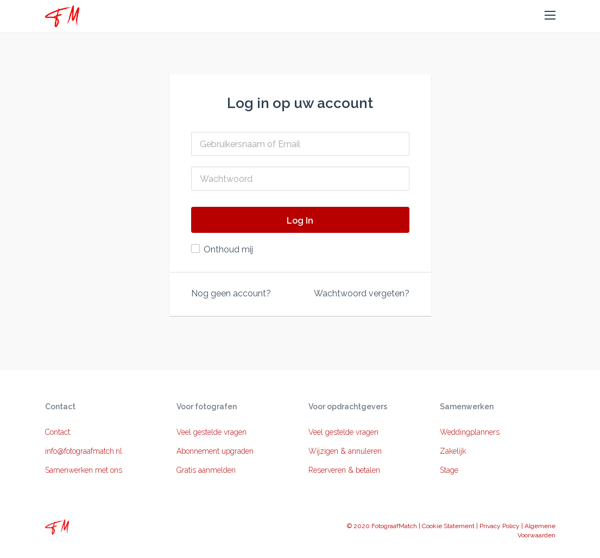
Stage (449, 470)
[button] (550, 16)
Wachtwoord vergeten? (361, 293)
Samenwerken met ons (83, 470)
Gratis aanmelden (206, 470)
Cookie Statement (448, 526)
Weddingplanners (470, 432)
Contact (57, 432)
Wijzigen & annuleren (345, 451)
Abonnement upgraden (215, 451)
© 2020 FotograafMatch (382, 526)
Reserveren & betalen (344, 470)
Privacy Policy (499, 526)
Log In (300, 220)
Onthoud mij (228, 249)
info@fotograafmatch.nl (83, 451)
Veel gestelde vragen (211, 432)
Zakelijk (453, 451)
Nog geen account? (231, 293)
